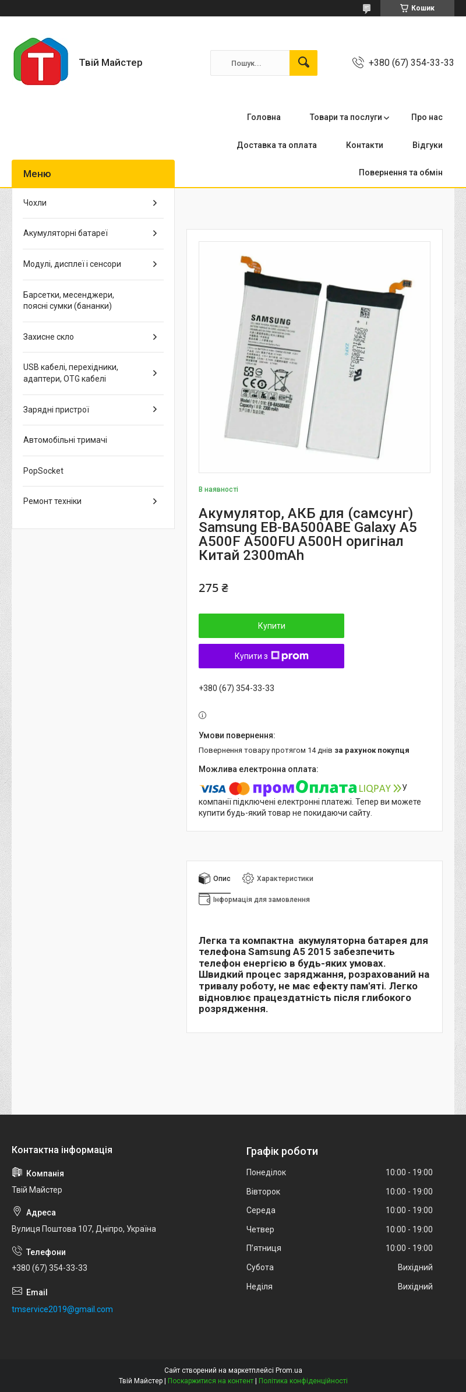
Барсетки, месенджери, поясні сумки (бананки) (68, 300)
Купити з (272, 656)
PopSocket (43, 470)
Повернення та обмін (401, 172)
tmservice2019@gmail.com (62, 1309)
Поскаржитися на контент (210, 1381)
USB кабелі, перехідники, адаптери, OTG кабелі (70, 372)
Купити (271, 625)
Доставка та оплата (276, 145)
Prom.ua (289, 1370)
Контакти (364, 145)
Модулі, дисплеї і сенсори (72, 264)
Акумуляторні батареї (65, 233)
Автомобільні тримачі (65, 440)
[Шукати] (303, 63)
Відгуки (427, 145)
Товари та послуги (346, 117)
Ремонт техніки (52, 501)
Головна (264, 117)
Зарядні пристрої (56, 409)
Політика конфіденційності (303, 1381)
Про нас (427, 117)
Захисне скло (48, 336)
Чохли (35, 202)
